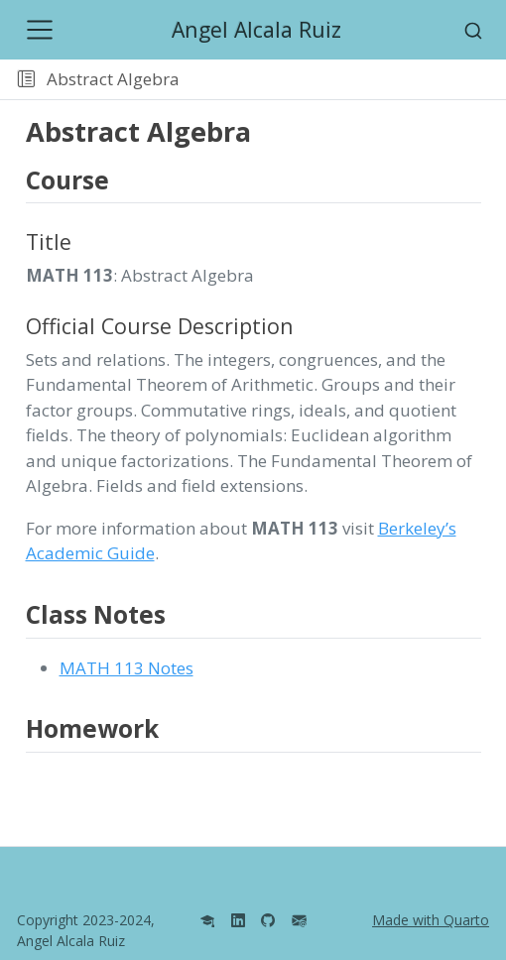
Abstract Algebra (113, 78)
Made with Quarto (430, 919)
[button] (345, 79)
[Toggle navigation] (40, 30)
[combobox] (473, 30)
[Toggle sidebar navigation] (26, 79)
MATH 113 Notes (126, 668)
